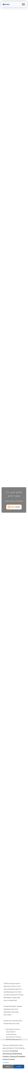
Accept (19, 1066)
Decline (8, 1066)
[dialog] (14, 1055)
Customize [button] (6, 1062)
